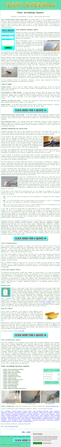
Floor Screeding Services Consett (15, 366)
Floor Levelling (54, 411)
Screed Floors (27, 411)
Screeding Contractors (33, 414)
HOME (40, 9)
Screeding (8, 411)
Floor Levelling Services (40, 411)
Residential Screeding (35, 417)
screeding (14, 231)
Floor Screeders (12, 420)
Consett (25, 221)
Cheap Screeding (11, 417)
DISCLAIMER (57, 9)
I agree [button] (35, 443)
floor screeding (46, 19)
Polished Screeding (22, 417)
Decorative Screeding (21, 412)
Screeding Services (47, 418)
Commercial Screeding (7, 412)
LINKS (44, 9)
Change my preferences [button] (47, 443)
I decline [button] (39, 443)
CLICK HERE (21, 331)
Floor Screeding (33, 412)
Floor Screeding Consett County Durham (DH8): (14, 19)
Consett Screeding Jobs (52, 406)
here (28, 361)
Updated (15, 436)
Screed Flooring (17, 411)
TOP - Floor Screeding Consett (9, 426)
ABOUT (47, 9)
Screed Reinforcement (12, 415)
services (10, 232)
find (5, 342)
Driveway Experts (6, 421)
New (12, 436)
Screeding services (37, 354)
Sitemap (2, 436)
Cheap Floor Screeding (45, 412)
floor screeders (48, 228)
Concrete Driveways (17, 421)
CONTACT (51, 9)
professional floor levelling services (47, 294)
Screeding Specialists (18, 414)
